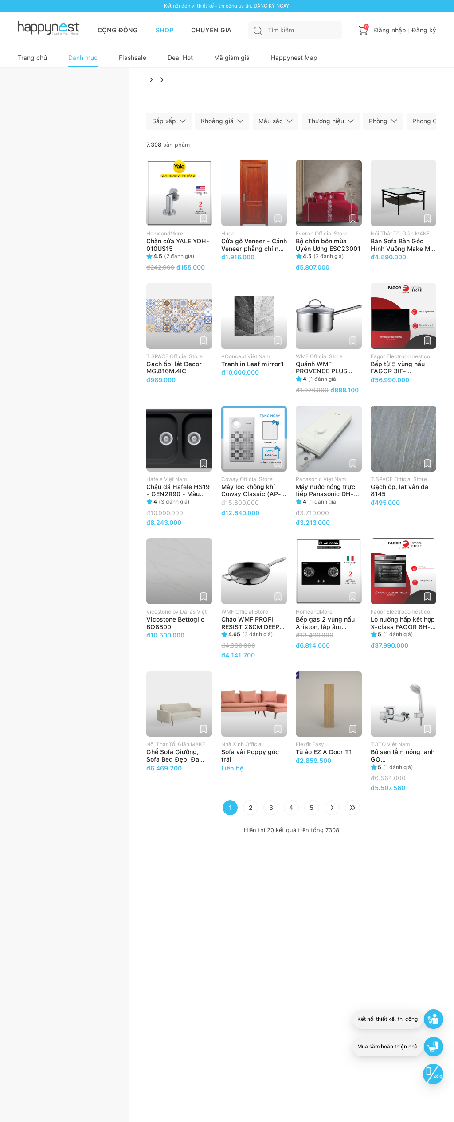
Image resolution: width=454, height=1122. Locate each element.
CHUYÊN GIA (211, 30)
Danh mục (83, 60)
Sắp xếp (164, 124)
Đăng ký (423, 30)
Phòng (378, 124)
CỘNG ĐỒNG (118, 30)
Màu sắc (270, 124)
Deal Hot (180, 60)
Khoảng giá (217, 124)
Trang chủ (32, 60)
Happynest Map (294, 60)
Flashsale (132, 60)
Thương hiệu (326, 124)
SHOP (164, 30)
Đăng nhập (390, 30)
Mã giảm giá (232, 60)
